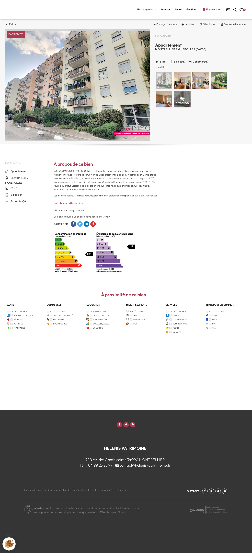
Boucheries (58, 319)
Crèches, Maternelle (103, 315)
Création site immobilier (215, 509)
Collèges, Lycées (101, 324)
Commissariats (179, 324)
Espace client (212, 9)
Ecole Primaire (100, 319)
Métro (215, 319)
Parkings (176, 315)
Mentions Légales (33, 490)
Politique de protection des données (62, 490)
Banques (176, 332)
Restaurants (139, 319)
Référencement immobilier (216, 512)
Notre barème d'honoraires (68, 203)
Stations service (180, 319)
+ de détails (161, 67)
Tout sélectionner (18, 311)
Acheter (165, 9)
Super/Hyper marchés (63, 315)
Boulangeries (60, 324)
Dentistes (18, 324)
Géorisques (151, 195)
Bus (214, 324)
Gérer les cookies (90, 490)
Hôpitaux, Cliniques (23, 315)
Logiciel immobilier (213, 507)
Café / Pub (137, 315)
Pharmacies (19, 328)
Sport (135, 324)
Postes (175, 328)
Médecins (17, 319)
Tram (214, 328)
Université (98, 328)
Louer (178, 9)
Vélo (214, 315)
